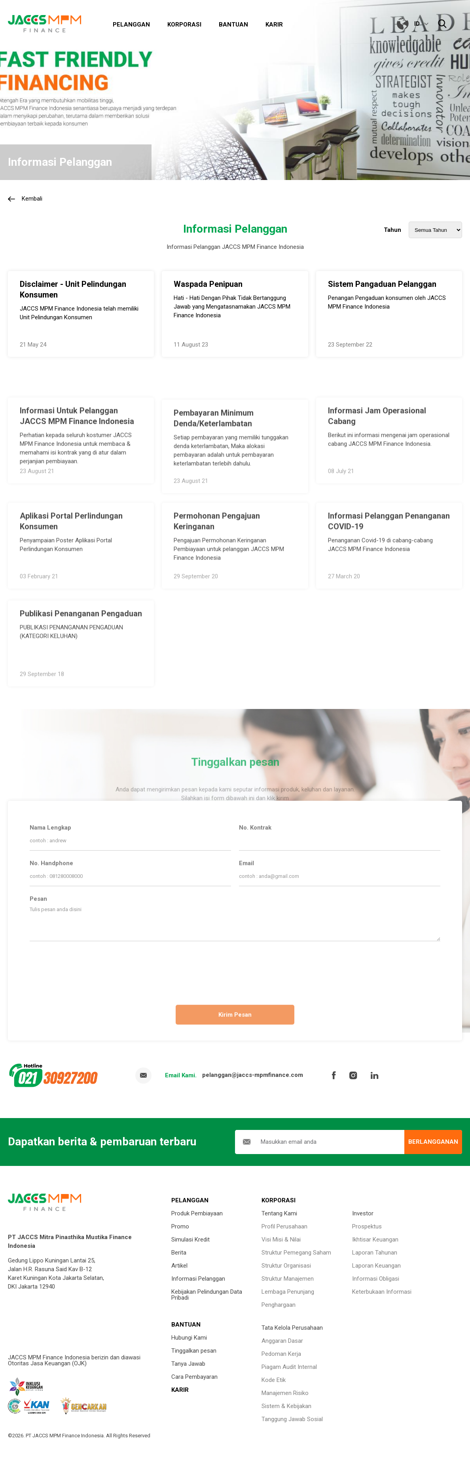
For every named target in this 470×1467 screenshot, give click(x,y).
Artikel (179, 1265)
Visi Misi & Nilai (281, 1239)
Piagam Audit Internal (289, 1366)
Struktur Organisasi (286, 1265)
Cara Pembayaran (194, 1376)
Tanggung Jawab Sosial (292, 1419)
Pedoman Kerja (281, 1353)
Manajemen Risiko (285, 1393)
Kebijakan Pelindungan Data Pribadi (206, 1294)
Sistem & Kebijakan (286, 1406)
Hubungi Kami (189, 1337)
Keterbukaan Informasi (381, 1291)
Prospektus (367, 1226)
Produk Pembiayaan (197, 1213)
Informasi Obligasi (375, 1278)
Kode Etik (274, 1380)
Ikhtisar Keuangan (375, 1239)
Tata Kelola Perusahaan (292, 1327)
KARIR (180, 1389)
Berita (178, 1252)
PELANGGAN (189, 1200)
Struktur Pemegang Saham (296, 1252)
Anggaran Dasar (282, 1340)
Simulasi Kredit (190, 1239)
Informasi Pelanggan (198, 1278)
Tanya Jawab (188, 1363)
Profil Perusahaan (284, 1226)
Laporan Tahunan (374, 1252)
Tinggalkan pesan (193, 1350)
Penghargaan (279, 1304)
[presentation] (235, 970)
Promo (180, 1226)
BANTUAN (186, 1324)
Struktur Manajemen (288, 1278)
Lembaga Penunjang (288, 1291)
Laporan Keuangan (376, 1265)
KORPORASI (279, 1200)
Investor (362, 1213)
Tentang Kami (279, 1213)
